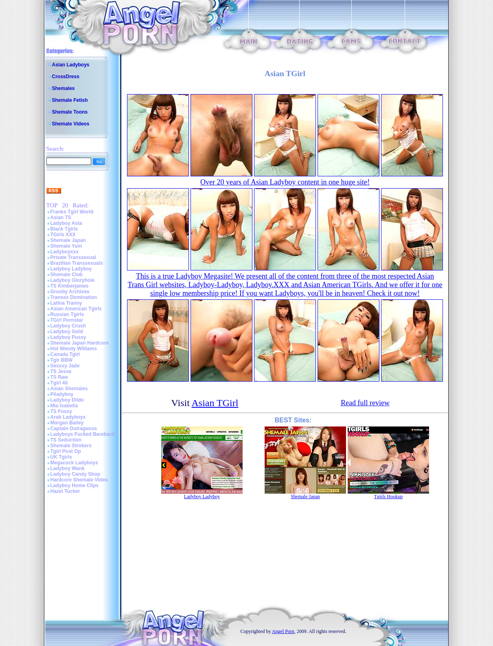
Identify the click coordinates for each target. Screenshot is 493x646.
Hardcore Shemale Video (79, 480)
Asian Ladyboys (71, 65)
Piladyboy (62, 394)
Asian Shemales (69, 388)
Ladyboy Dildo (67, 400)
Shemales (63, 88)
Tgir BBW (61, 360)
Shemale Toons (70, 112)
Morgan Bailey (67, 423)
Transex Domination (73, 297)
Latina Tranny (66, 303)
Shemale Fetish (70, 100)
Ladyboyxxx (64, 252)
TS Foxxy (61, 411)
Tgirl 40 (59, 383)
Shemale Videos (71, 124)
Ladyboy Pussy (68, 337)
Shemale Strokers (71, 445)
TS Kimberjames (69, 286)
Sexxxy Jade (65, 366)
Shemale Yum (66, 246)
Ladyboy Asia (66, 223)
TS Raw (59, 377)
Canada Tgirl (65, 354)
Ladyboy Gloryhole (72, 280)
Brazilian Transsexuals (76, 263)
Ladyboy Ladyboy (71, 269)
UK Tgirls (61, 457)
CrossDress (65, 76)
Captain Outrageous (73, 428)
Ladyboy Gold (66, 331)
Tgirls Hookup (388, 496)
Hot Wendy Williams (73, 349)
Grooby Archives (70, 291)
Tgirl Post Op (65, 451)
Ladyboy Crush (68, 326)
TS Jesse (61, 371)
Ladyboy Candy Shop (75, 474)
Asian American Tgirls (76, 309)
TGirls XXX (63, 234)
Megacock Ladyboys (74, 463)
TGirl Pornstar (66, 320)
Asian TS (60, 217)
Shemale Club (66, 274)
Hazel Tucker (65, 491)
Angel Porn (283, 631)
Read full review (365, 403)
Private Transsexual (73, 257)
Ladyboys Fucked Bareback (82, 434)
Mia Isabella (64, 406)
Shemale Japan (68, 240)
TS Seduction (66, 440)
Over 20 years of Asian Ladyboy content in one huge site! (285, 182)
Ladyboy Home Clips (74, 485)
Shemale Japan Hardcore (79, 343)
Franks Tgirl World (72, 212)
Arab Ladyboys (68, 417)
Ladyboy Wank (67, 468)
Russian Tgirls (67, 314)
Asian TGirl (215, 403)
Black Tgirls (64, 229)
